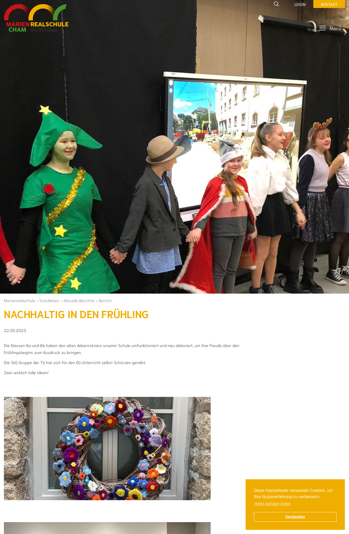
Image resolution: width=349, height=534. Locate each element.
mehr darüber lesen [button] (273, 503)
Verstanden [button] (295, 517)
